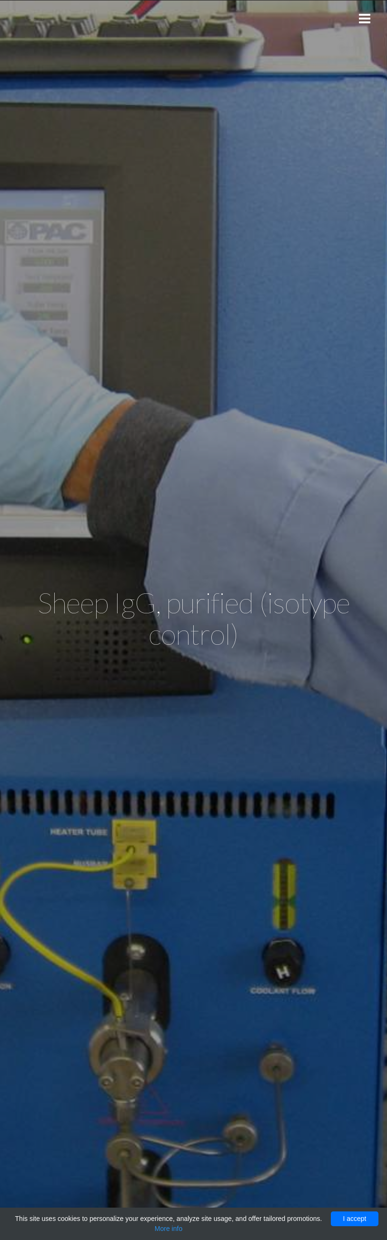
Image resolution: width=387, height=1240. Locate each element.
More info (168, 1228)
